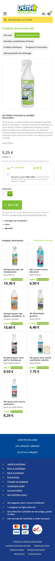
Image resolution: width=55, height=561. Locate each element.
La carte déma (14, 490)
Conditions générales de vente (18, 545)
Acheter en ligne (27, 439)
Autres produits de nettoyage (17, 53)
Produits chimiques (13, 47)
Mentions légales (17, 549)
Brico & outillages (16, 468)
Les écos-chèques (27, 452)
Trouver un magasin (17, 481)
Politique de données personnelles (27, 541)
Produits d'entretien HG (27, 35)
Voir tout (8, 35)
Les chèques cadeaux (28, 446)
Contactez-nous (34, 554)
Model (5, 118)
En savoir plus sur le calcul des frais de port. (28, 215)
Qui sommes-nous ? (17, 494)
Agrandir (9, 228)
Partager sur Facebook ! (16, 220)
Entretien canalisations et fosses (19, 41)
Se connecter (43, 14)
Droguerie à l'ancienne (36, 47)
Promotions (13, 477)
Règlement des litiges (36, 549)
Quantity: (7, 188)
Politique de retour (42, 545)
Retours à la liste (44, 240)
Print (7, 224)
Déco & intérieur (15, 472)
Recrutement (19, 554)
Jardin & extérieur (16, 464)
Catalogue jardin (16, 486)
